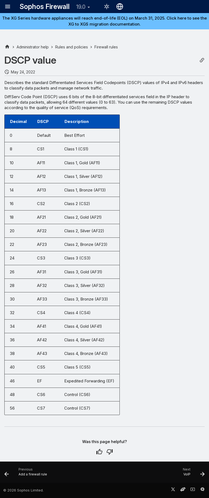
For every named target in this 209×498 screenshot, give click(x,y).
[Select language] (119, 6)
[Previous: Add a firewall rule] (27, 474)
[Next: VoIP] (192, 474)
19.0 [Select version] (80, 7)
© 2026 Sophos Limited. (23, 490)
